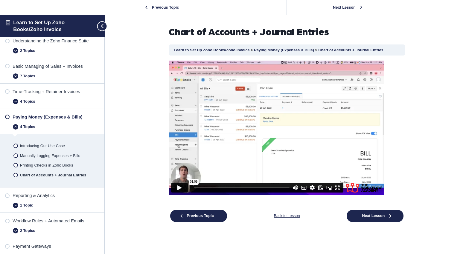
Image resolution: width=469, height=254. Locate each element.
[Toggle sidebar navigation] (100, 26)
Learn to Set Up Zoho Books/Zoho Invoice (212, 50)
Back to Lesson (287, 215)
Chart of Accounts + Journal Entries (350, 50)
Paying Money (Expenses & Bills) (284, 50)
